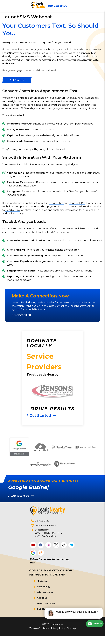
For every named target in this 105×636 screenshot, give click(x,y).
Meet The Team (46, 603)
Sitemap (71, 628)
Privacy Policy (58, 628)
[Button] (17, 80)
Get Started (43, 609)
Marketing (42, 581)
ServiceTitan (56, 203)
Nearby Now (12, 210)
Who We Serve (45, 592)
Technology (43, 586)
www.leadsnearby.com (46, 525)
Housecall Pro (77, 203)
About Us (42, 598)
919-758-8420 (57, 6)
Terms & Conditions (39, 628)
